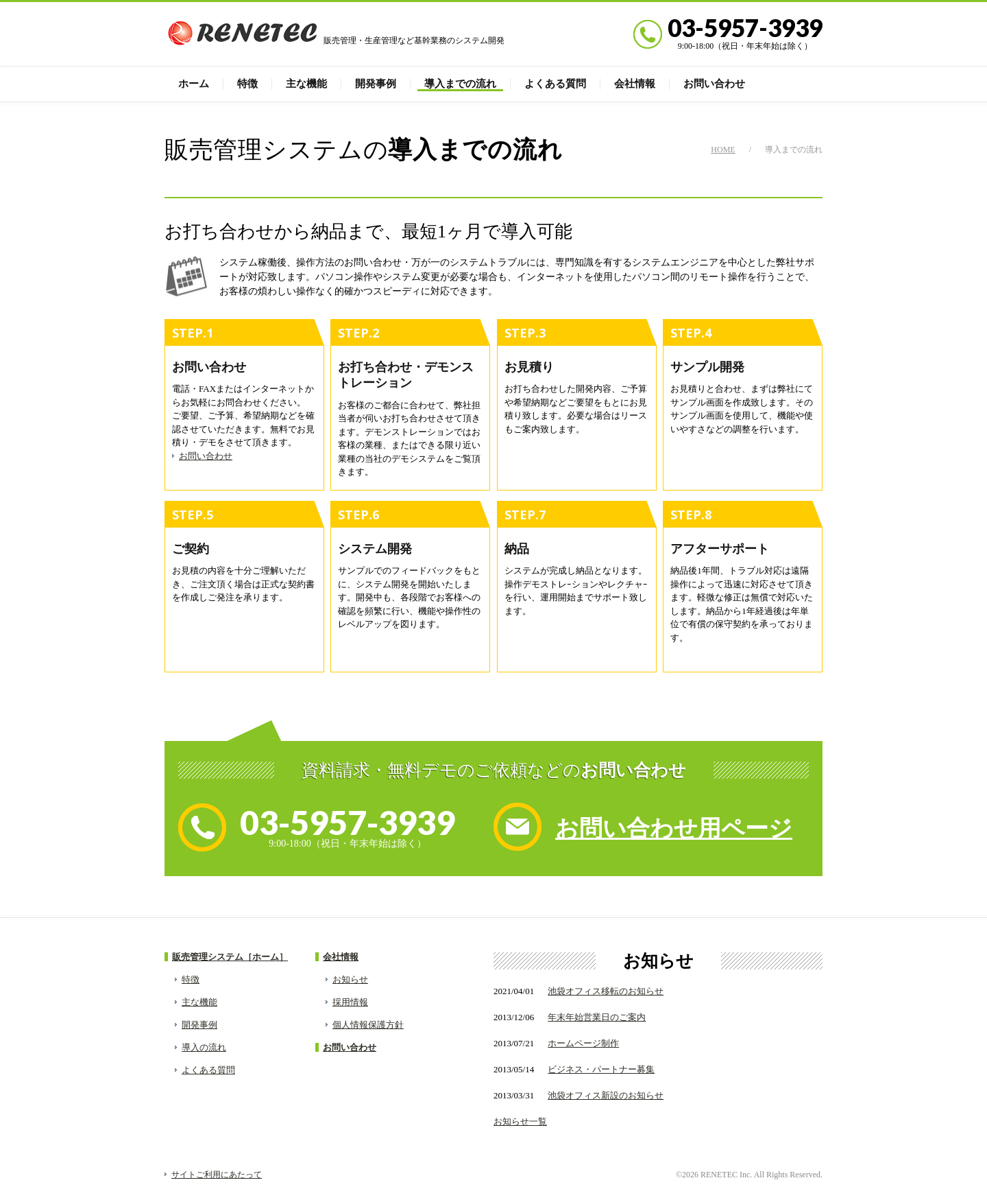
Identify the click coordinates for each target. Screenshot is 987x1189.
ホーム (193, 83)
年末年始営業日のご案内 (597, 1017)
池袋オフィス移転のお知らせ (605, 991)
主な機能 (306, 83)
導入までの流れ (460, 83)
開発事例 (375, 83)
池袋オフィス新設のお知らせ (605, 1095)
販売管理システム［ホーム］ (230, 957)
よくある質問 (555, 83)
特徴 (247, 83)
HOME (723, 149)
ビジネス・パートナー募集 (601, 1069)
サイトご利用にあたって (216, 1174)
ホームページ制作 (583, 1043)
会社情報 (634, 83)
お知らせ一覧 (520, 1121)
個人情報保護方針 (368, 1025)
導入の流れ (204, 1047)
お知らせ (350, 979)
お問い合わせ (714, 83)
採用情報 (350, 1002)
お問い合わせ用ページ (673, 828)
